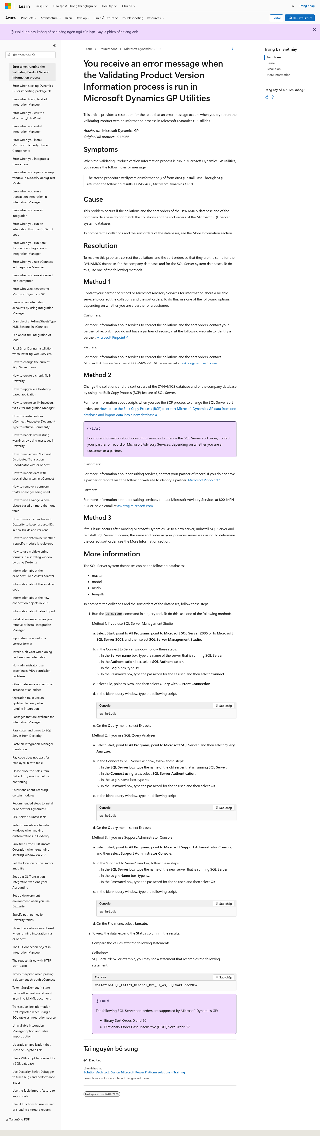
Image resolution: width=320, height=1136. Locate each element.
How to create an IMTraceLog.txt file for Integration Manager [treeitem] (33, 405)
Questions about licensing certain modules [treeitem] (30, 792)
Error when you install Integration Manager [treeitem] (27, 129)
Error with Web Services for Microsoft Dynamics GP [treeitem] (30, 291)
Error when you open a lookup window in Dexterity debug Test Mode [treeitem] (33, 177)
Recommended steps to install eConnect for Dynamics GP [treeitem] (32, 806)
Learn (88, 49)
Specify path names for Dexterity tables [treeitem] (28, 917)
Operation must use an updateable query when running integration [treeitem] (28, 703)
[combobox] (30, 54)
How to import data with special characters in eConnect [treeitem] (33, 475)
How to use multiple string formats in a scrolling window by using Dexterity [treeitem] (32, 556)
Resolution (273, 69)
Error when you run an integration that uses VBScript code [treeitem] (32, 229)
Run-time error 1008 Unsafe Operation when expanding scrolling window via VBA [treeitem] (31, 849)
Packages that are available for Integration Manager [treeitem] (33, 719)
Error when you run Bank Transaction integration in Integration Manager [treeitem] (29, 248)
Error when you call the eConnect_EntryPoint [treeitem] (28, 115)
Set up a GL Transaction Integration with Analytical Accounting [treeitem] (30, 881)
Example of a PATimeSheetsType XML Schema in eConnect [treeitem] (34, 324)
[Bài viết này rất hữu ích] (267, 97)
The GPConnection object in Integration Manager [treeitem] (31, 949)
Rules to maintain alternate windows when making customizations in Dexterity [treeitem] (30, 830)
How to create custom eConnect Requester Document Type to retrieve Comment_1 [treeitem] (33, 421)
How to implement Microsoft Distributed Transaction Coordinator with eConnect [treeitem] (32, 459)
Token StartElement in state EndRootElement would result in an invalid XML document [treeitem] (32, 992)
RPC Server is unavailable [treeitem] (29, 817)
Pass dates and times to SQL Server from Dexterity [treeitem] (31, 733)
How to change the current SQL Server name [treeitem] (31, 364)
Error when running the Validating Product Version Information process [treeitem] (30, 71)
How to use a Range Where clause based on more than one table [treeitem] (33, 505)
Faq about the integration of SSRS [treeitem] (31, 337)
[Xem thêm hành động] (232, 49)
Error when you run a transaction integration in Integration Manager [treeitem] (29, 196)
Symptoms (273, 57)
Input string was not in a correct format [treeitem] (29, 641)
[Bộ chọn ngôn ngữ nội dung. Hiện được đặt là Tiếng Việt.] (16, 1128)
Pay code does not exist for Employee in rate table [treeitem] (30, 760)
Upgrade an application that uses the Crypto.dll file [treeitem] (31, 1047)
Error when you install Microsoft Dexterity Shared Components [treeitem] (30, 145)
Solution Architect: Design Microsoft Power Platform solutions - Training (134, 1072)
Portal (276, 18)
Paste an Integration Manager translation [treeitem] (32, 746)
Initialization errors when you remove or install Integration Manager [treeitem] (32, 624)
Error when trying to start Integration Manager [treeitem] (29, 102)
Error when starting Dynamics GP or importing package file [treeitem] (32, 88)
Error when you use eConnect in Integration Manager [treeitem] (32, 264)
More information (278, 75)
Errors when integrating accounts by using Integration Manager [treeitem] (32, 307)
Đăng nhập (307, 6)
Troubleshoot (108, 49)
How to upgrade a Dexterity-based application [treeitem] (32, 392)
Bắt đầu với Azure (300, 18)
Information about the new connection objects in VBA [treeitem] (30, 600)
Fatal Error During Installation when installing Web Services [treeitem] (32, 351)
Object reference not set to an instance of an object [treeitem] (33, 687)
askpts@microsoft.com (199, 363)
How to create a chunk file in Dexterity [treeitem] (32, 378)
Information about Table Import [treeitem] (33, 611)
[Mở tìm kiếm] (293, 6)
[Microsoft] (8, 6)
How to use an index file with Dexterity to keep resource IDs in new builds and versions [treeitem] (33, 524)
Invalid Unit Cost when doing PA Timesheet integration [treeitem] (32, 654)
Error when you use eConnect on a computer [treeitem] (32, 278)
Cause (270, 63)
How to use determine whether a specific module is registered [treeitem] (33, 540)
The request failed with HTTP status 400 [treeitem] (31, 963)
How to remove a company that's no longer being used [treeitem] (31, 489)
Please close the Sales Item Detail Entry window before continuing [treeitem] (30, 776)
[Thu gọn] (54, 45)
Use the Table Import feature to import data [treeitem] (33, 1093)
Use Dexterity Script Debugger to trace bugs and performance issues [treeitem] (33, 1077)
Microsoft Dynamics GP (140, 49)
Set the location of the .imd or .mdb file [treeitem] (32, 866)
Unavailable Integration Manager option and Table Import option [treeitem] (30, 1030)
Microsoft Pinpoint (110, 337)
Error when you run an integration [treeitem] (27, 213)
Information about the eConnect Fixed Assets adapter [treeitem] (33, 573)
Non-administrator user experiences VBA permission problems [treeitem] (31, 670)
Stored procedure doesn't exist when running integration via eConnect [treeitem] (33, 933)
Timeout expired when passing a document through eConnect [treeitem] (33, 977)
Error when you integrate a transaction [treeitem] (30, 161)
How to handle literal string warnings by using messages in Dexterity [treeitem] (33, 440)
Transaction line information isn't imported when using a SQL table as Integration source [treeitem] (34, 1011)
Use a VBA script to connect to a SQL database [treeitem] (33, 1061)
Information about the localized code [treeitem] (33, 587)
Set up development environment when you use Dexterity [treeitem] (31, 900)
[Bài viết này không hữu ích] (272, 97)
